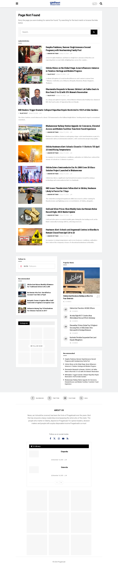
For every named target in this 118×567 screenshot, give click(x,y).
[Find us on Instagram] (59, 438)
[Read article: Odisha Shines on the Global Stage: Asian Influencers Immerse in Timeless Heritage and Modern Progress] (30, 75)
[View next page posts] (61, 482)
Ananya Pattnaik (52, 53)
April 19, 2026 (64, 53)
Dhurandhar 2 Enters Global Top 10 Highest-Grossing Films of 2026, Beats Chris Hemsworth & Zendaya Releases (84, 327)
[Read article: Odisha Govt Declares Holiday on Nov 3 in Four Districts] (81, 280)
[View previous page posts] (57, 482)
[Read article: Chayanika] (34, 454)
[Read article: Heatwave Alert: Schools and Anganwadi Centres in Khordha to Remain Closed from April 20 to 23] (30, 236)
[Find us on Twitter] (53, 398)
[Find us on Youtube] (69, 398)
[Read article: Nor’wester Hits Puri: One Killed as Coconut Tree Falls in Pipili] (22, 294)
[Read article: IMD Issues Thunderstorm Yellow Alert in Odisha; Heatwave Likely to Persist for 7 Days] (30, 195)
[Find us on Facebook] (37, 398)
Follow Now (36, 346)
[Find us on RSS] (83, 398)
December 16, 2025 (57, 459)
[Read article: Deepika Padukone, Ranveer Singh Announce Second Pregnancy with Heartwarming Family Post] (30, 54)
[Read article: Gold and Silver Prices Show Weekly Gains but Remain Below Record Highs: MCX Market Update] (30, 216)
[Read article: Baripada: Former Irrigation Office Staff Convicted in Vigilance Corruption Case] (22, 302)
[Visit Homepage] (55, 3)
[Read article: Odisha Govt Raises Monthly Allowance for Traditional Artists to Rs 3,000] (22, 286)
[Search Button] (101, 3)
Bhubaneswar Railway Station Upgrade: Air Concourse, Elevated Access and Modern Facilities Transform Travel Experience (81, 382)
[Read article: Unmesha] (34, 469)
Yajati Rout (51, 74)
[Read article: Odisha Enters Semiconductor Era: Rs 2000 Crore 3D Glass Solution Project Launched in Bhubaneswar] (30, 174)
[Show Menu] (17, 3)
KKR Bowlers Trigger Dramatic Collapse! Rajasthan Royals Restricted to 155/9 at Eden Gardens (58, 110)
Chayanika (64, 452)
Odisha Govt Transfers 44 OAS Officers (82, 308)
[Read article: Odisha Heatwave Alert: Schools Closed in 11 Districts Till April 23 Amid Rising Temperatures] (30, 153)
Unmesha (64, 467)
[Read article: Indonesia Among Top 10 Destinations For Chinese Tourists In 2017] (22, 310)
